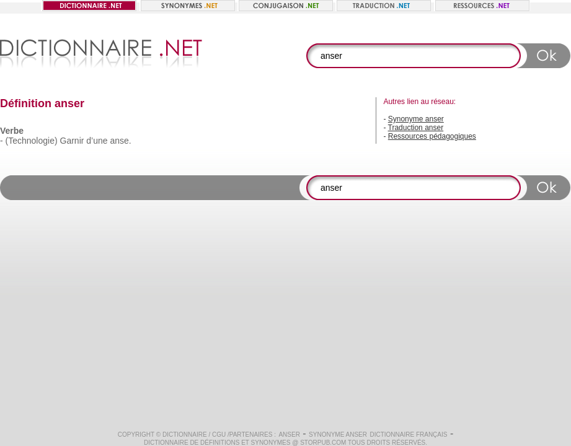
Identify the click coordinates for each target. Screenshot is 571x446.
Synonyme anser (416, 119)
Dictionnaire (184, 434)
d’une (96, 141)
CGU (219, 434)
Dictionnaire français (408, 434)
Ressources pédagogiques (432, 136)
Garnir (72, 141)
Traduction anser (416, 127)
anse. (120, 141)
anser (288, 434)
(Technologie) (32, 141)
